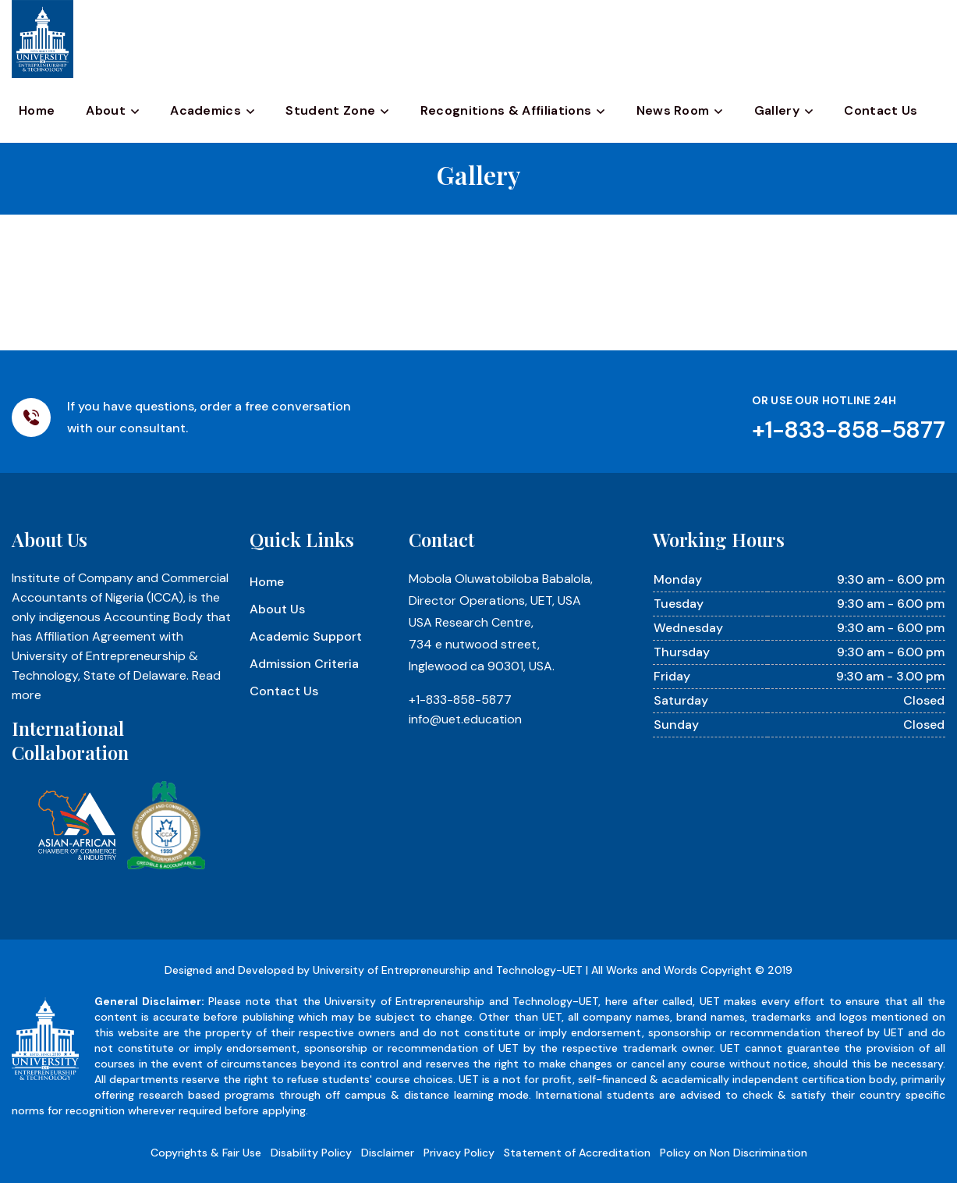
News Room (673, 110)
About (106, 110)
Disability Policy (311, 1153)
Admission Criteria (304, 663)
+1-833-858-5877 (460, 699)
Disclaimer (387, 1153)
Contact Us (880, 110)
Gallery (776, 110)
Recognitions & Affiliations (506, 110)
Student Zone (330, 110)
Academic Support (306, 636)
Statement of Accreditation (577, 1153)
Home (37, 110)
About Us (277, 609)
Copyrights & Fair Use (206, 1153)
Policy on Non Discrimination (733, 1153)
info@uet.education (465, 719)
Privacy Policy (459, 1153)
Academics (205, 110)
